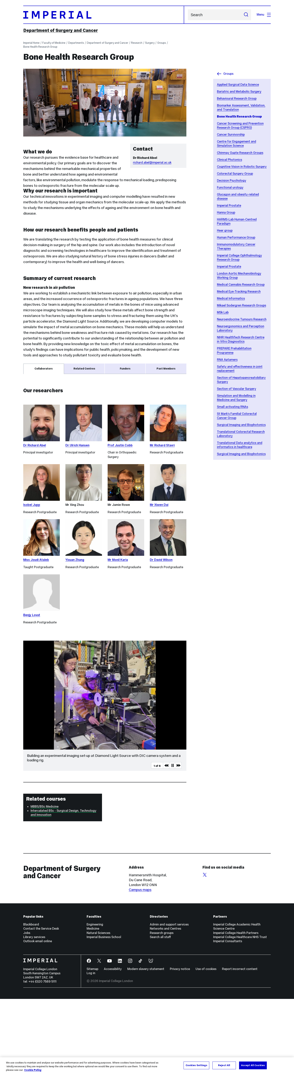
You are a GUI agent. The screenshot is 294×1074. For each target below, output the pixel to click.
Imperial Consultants (227, 1016)
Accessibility (113, 1044)
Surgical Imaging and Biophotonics (241, 425)
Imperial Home (31, 42)
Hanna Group (226, 212)
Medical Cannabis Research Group (241, 285)
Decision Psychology (231, 181)
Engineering (95, 1000)
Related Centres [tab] (84, 368)
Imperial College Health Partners (235, 1008)
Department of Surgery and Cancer (60, 30)
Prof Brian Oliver (40, 435)
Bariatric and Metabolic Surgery (239, 92)
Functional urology (230, 187)
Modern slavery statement (145, 1044)
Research (136, 42)
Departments (76, 42)
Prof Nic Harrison (41, 398)
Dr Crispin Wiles (39, 442)
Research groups (161, 1008)
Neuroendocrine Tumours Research (241, 319)
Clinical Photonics (229, 160)
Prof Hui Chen (37, 427)
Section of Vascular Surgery (236, 389)
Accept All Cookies (253, 1065)
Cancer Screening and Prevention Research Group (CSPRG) (240, 125)
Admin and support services (169, 1000)
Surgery (149, 42)
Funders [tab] (125, 368)
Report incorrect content (239, 1044)
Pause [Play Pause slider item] (172, 840)
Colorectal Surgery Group (235, 174)
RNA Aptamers (227, 360)
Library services (34, 1012)
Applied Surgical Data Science (238, 85)
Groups (161, 42)
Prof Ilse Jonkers (41, 450)
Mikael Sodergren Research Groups (241, 305)
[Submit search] (246, 14)
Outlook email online (37, 1016)
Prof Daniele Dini (40, 391)
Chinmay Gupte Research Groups (240, 153)
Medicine (93, 1004)
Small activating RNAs (232, 407)
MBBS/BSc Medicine (44, 882)
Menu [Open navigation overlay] (264, 15)
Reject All (224, 1065)
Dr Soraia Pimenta (41, 413)
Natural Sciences (98, 1008)
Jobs (26, 1008)
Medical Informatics (231, 298)
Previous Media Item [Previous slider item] (166, 840)
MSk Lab (223, 312)
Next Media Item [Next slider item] (178, 840)
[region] (147, 1065)
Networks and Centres (165, 1004)
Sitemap (92, 1044)
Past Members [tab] (166, 368)
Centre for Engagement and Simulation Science (236, 144)
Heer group (224, 230)
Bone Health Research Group (40, 46)
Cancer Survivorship (231, 135)
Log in (91, 1048)
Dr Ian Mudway (39, 406)
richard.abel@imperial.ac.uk (152, 162)
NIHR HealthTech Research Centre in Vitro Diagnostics (240, 339)
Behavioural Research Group (236, 98)
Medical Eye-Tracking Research (239, 291)
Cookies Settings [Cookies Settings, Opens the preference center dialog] (196, 1065)
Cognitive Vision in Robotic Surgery (242, 167)
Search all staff (160, 1012)
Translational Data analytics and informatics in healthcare (239, 445)
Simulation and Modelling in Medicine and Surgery (236, 398)
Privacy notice (180, 1044)
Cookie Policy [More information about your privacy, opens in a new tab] (32, 1070)
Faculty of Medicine (53, 42)
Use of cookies (206, 1044)
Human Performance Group (236, 237)
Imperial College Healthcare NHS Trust (240, 1012)
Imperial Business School (104, 1012)
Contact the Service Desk (41, 1004)
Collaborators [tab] (43, 368)
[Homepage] (103, 15)
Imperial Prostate (229, 205)
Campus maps (140, 964)
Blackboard (31, 1000)
